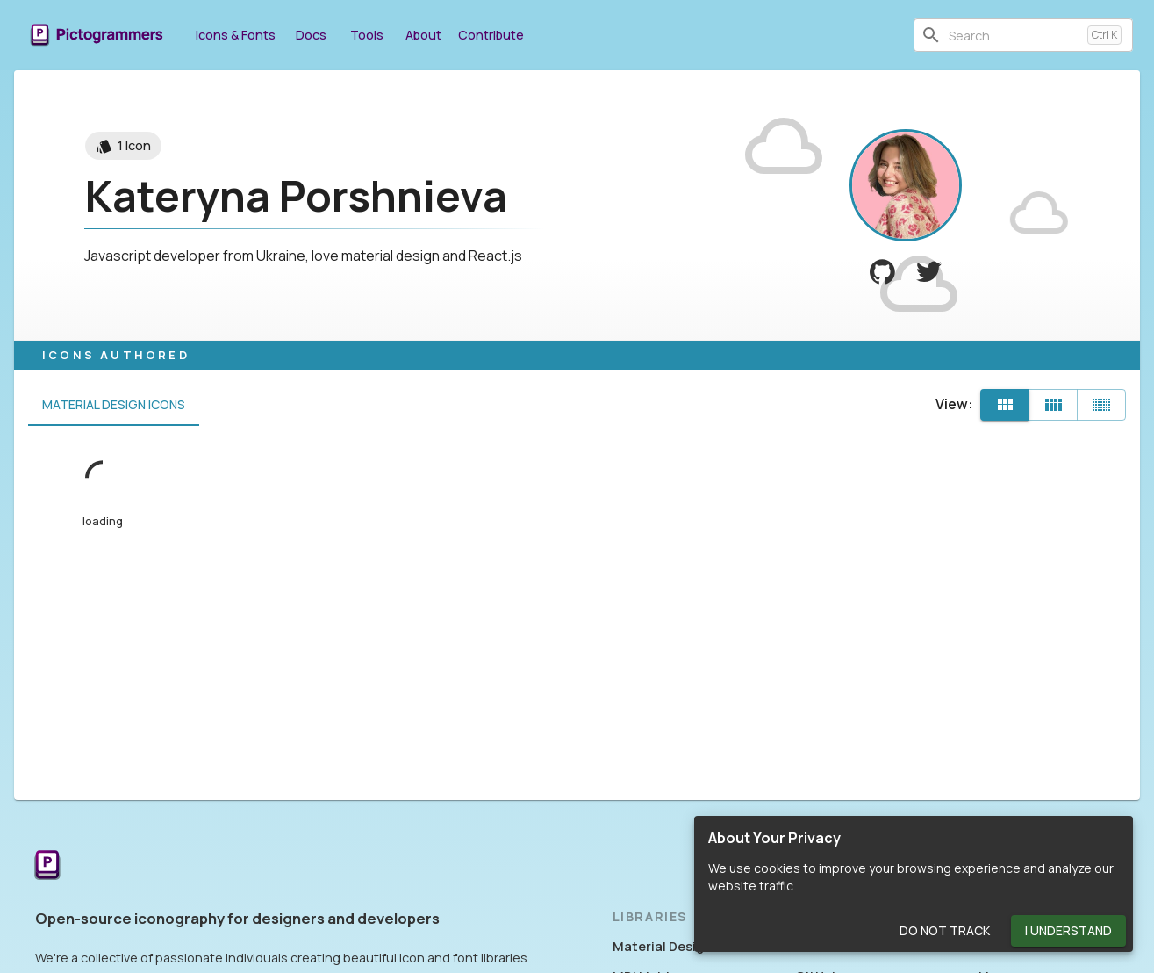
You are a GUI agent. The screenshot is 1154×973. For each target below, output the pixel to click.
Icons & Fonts (236, 34)
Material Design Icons (681, 946)
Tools (367, 34)
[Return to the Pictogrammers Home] (47, 866)
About (423, 34)
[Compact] (1101, 405)
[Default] (1004, 405)
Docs (311, 34)
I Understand (1068, 931)
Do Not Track (944, 931)
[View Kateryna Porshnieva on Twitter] (929, 272)
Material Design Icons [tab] (113, 405)
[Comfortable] (1053, 405)
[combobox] (1014, 35)
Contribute (491, 34)
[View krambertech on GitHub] (882, 272)
